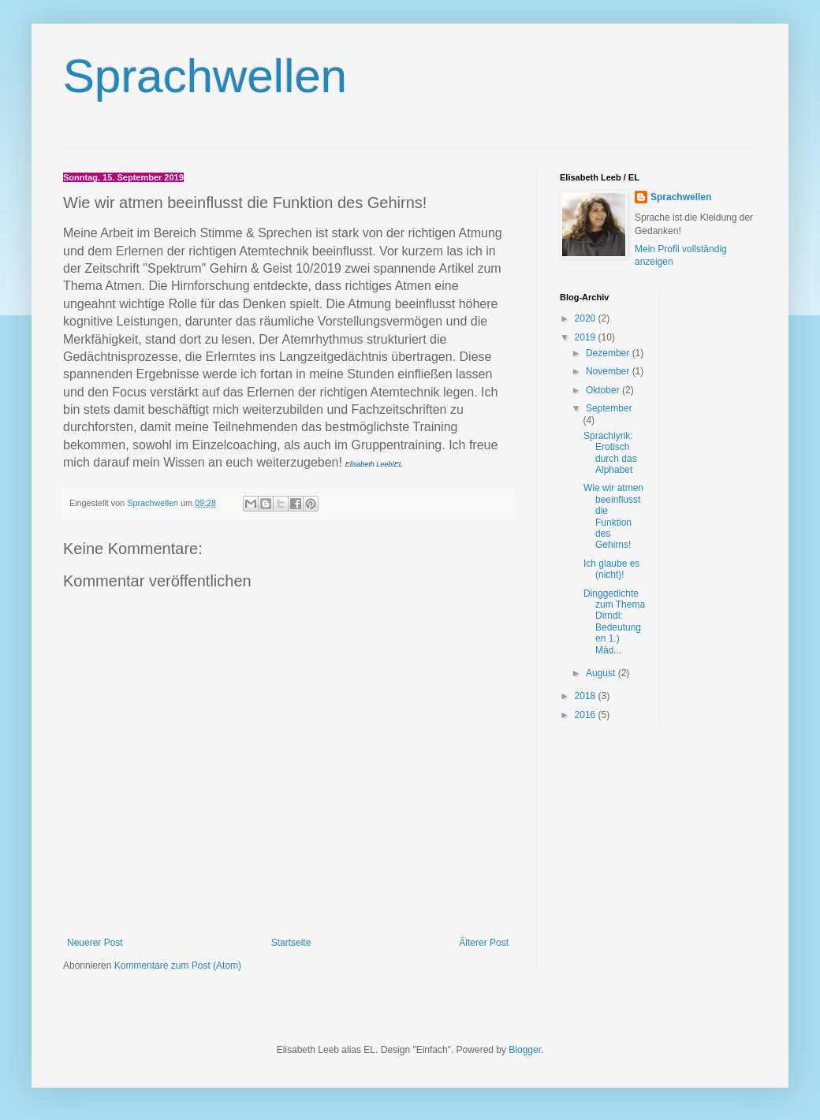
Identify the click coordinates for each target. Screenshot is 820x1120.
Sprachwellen (205, 76)
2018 (586, 695)
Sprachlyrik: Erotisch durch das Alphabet (610, 452)
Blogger (525, 1049)
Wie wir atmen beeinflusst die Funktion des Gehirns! (613, 516)
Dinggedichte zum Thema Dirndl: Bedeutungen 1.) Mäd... (614, 622)
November (609, 371)
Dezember (609, 353)
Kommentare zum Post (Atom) (177, 965)
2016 (586, 714)
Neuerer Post (95, 942)
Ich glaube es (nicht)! (611, 569)
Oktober (604, 390)
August (602, 673)
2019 (586, 337)
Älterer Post (484, 942)
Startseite (291, 942)
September (609, 408)
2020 (586, 318)
